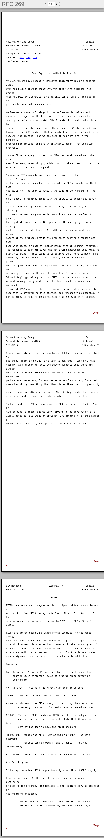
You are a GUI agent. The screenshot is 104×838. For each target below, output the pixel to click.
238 (28, 57)
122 (22, 57)
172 (35, 57)
